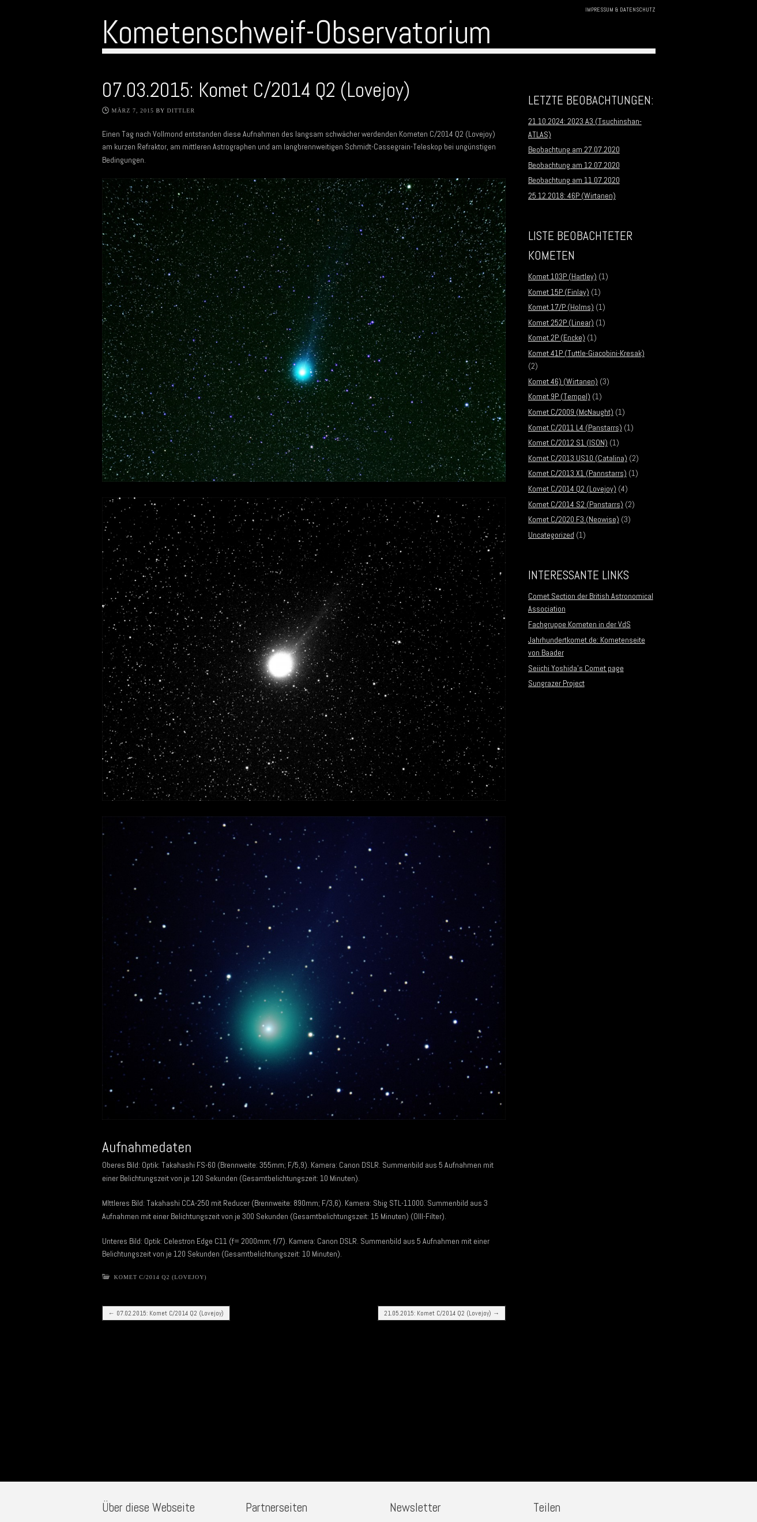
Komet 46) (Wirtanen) (563, 381)
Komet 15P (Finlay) (558, 292)
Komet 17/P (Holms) (561, 307)
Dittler (181, 110)
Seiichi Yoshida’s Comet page (576, 668)
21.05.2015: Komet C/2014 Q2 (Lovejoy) (441, 1313)
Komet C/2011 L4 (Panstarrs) (575, 427)
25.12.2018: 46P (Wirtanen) (572, 195)
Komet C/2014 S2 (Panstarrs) (575, 504)
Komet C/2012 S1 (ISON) (568, 442)
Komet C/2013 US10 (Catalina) (577, 458)
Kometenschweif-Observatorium (296, 32)
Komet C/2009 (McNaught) (570, 412)
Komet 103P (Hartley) (562, 276)
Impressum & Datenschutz (620, 9)
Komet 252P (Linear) (561, 322)
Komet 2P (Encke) (556, 337)
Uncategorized (551, 535)
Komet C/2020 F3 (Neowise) (573, 519)
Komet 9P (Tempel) (559, 396)
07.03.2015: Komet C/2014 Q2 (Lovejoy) (256, 90)
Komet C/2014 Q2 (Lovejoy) (160, 1277)
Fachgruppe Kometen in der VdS (579, 624)
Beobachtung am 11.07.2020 (574, 180)
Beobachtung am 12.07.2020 (574, 165)
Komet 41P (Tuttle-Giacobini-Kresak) (586, 353)
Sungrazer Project (556, 683)
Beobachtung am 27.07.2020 (574, 149)
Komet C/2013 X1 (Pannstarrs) (577, 473)
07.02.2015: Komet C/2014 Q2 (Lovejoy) (166, 1313)
